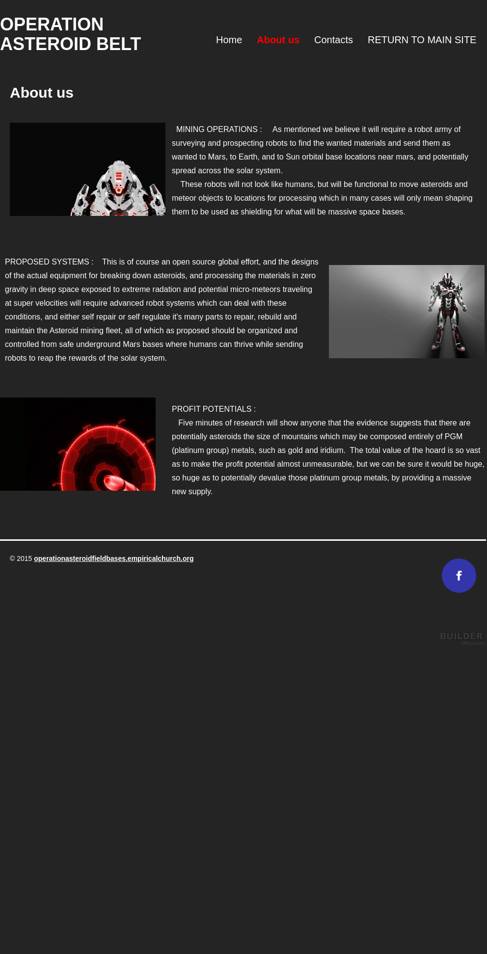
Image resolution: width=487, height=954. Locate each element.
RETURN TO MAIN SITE (422, 39)
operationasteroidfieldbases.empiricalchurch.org (113, 558)
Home (229, 39)
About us (278, 39)
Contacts (333, 39)
